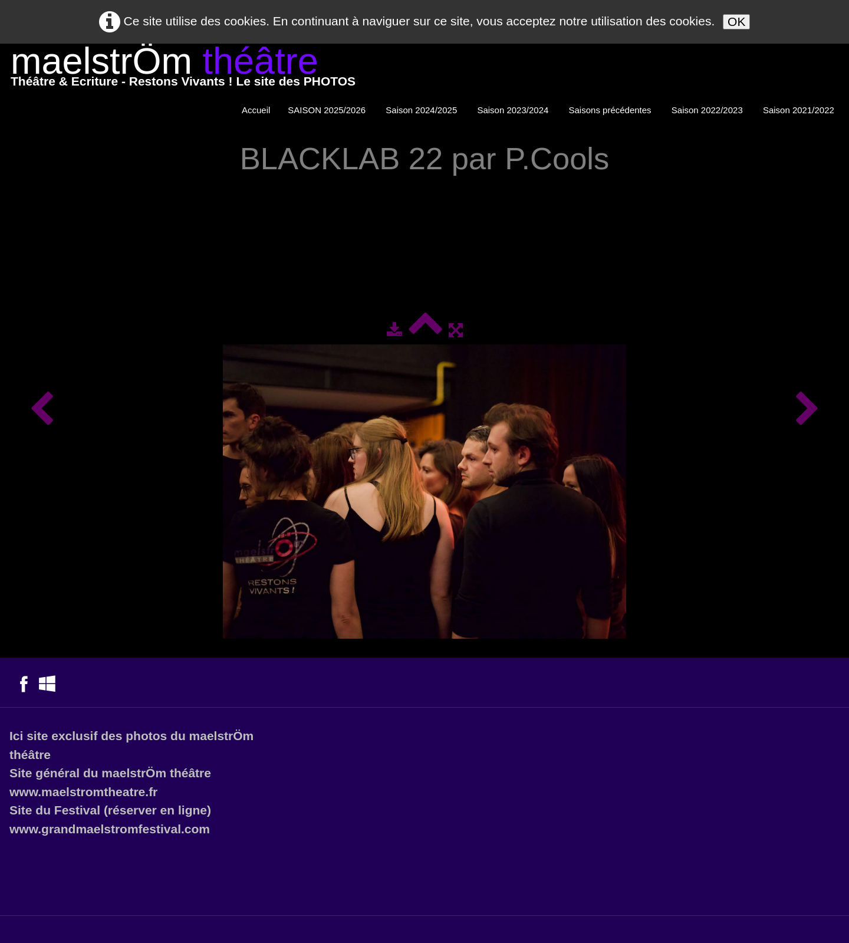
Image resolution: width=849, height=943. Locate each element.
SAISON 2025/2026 (328, 110)
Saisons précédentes (611, 110)
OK (736, 21)
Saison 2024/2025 (422, 110)
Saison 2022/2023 (708, 110)
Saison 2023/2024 (514, 110)
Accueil (256, 110)
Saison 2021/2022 (800, 110)
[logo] (183, 69)
